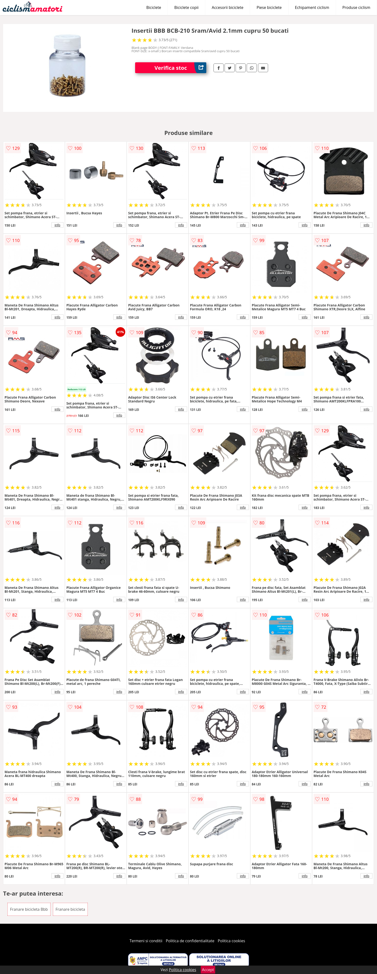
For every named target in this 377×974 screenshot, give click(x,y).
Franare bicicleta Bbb (29, 909)
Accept (208, 969)
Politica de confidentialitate (190, 940)
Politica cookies (231, 940)
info (57, 225)
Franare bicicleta (70, 909)
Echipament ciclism (312, 7)
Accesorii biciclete (227, 7)
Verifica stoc (180, 67)
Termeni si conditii (146, 940)
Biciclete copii (186, 7)
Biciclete (153, 7)
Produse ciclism (356, 7)
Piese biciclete (269, 7)
